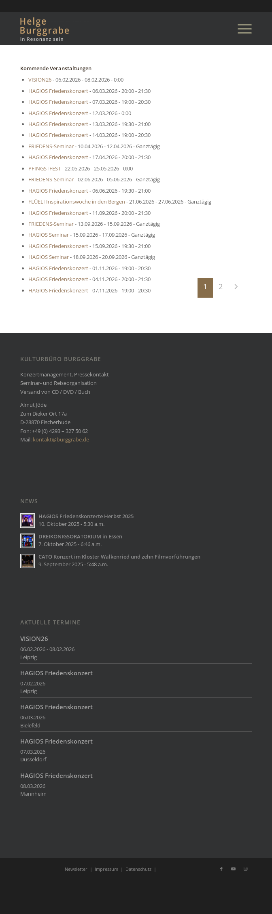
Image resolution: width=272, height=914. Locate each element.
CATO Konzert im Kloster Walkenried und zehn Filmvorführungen (119, 556)
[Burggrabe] (112, 29)
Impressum (106, 869)
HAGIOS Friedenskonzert (58, 91)
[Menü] (241, 29)
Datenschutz (138, 869)
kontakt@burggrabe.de (61, 439)
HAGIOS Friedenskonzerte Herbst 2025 (86, 516)
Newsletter (76, 869)
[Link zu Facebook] (221, 869)
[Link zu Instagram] (246, 869)
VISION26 (39, 79)
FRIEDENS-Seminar (51, 146)
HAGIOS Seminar (48, 234)
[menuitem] (241, 29)
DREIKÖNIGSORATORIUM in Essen (80, 536)
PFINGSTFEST (44, 168)
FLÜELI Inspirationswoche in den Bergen (76, 201)
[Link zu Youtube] (233, 869)
